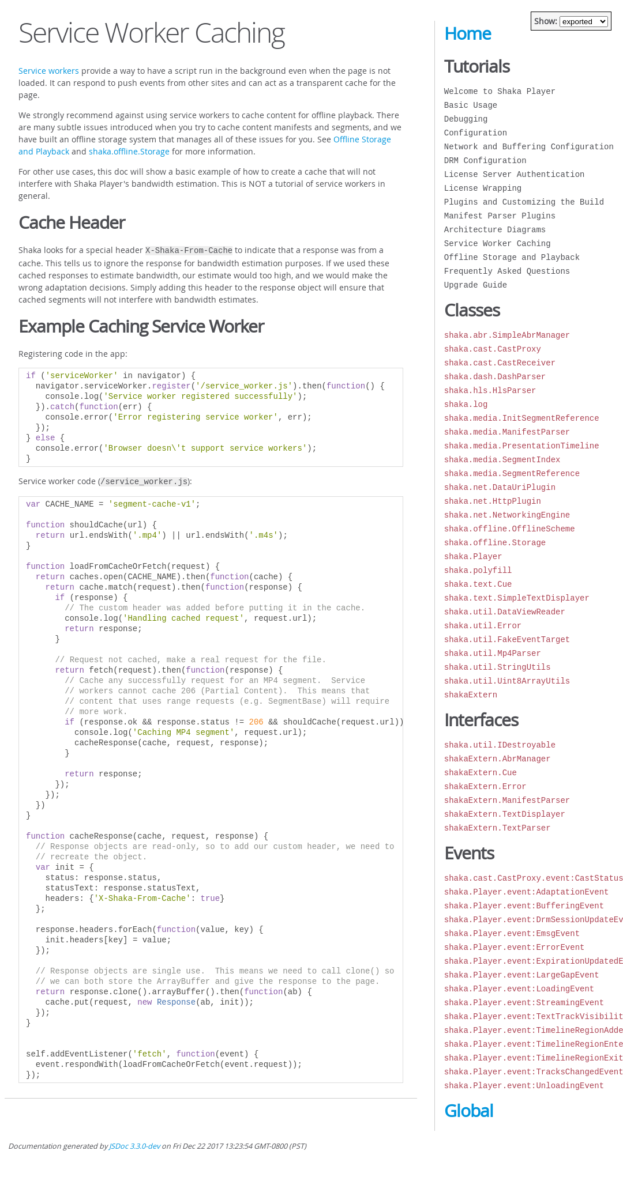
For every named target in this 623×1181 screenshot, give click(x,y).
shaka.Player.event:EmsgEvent (512, 933)
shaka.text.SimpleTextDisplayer (517, 598)
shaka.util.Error (482, 625)
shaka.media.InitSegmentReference (521, 418)
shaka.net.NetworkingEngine (507, 515)
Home (467, 33)
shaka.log (466, 404)
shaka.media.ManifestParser (507, 432)
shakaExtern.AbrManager (497, 758)
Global (468, 1110)
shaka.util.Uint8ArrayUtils (507, 681)
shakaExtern (470, 694)
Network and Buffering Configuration (529, 146)
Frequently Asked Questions (507, 271)
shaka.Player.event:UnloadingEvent (524, 1085)
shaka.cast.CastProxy (492, 349)
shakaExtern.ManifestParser (507, 800)
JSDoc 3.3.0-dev (134, 1146)
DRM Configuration (485, 160)
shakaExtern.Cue (480, 772)
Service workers (48, 70)
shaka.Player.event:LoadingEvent (519, 988)
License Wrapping (482, 188)
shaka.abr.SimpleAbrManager (507, 335)
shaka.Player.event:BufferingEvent (524, 905)
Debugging (466, 119)
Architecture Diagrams (495, 229)
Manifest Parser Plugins (500, 215)
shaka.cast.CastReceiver (500, 362)
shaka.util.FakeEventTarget (507, 639)
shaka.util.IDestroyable (500, 744)
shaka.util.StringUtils (497, 667)
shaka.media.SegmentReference (512, 473)
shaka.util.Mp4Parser (492, 653)
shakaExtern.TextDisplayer (504, 814)
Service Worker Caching (497, 243)
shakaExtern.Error (485, 786)
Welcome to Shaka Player (500, 91)
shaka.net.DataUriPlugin (500, 487)
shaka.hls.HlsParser (490, 390)
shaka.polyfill (478, 570)
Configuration (475, 132)
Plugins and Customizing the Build (524, 202)
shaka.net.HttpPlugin (492, 501)
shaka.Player (473, 556)
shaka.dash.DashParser (495, 376)
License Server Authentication (514, 174)
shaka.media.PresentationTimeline (521, 445)
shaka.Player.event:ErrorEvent (514, 947)
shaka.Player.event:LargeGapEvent (521, 974)
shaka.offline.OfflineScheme (509, 528)
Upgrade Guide (475, 285)
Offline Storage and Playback (512, 257)
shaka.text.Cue (478, 584)
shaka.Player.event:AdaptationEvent (526, 891)
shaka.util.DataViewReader (504, 611)
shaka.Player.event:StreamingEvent (524, 1002)
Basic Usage (470, 105)
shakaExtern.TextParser (497, 827)
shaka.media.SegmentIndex (502, 459)
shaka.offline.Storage (129, 151)
